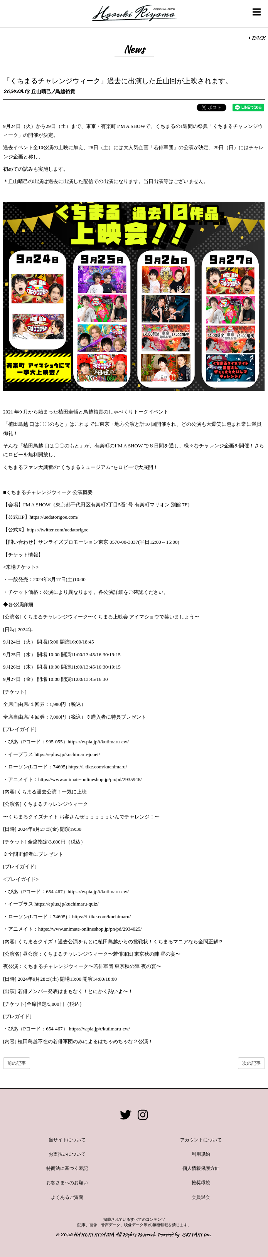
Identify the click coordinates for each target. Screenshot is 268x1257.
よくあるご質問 (67, 1197)
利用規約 (201, 1154)
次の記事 (251, 1063)
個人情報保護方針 (200, 1168)
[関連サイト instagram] (143, 1115)
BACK (256, 38)
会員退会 (201, 1197)
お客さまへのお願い (67, 1182)
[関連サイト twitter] (125, 1115)
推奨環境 (201, 1182)
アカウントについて (201, 1140)
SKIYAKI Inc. (196, 1234)
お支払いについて (67, 1154)
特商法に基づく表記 (67, 1168)
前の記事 (16, 1063)
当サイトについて (67, 1140)
